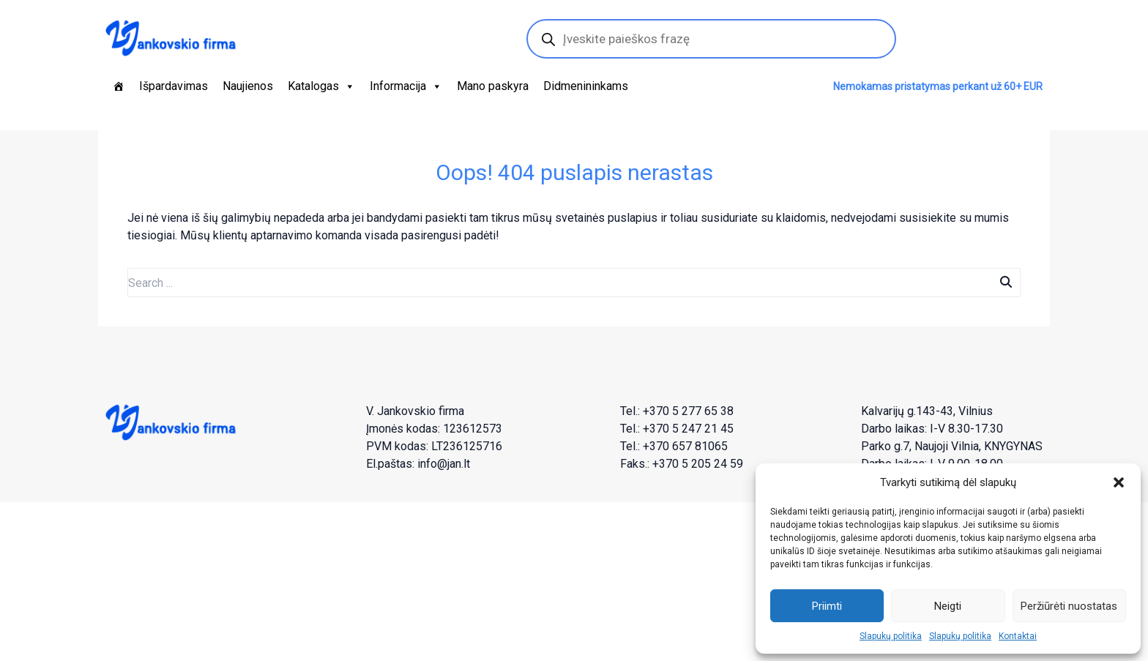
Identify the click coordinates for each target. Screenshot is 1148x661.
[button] (1118, 482)
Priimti (827, 606)
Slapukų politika (891, 636)
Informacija (406, 86)
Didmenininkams (585, 86)
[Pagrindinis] (118, 86)
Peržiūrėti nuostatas (1069, 606)
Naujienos (248, 86)
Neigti (947, 606)
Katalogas (321, 86)
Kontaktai (1018, 636)
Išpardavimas (173, 86)
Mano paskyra (493, 86)
